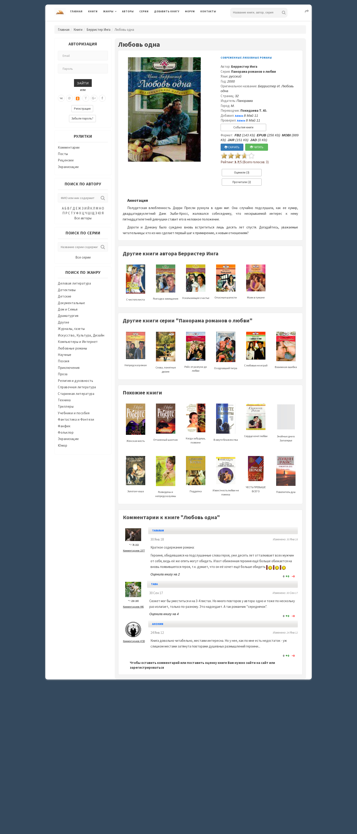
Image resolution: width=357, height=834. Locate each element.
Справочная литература (77, 387)
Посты (63, 154)
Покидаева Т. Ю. (253, 110)
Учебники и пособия (73, 413)
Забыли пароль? (82, 118)
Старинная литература (76, 393)
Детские (64, 296)
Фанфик (64, 426)
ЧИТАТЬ (256, 147)
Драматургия (68, 315)
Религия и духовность (75, 380)
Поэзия (63, 361)
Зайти (83, 82)
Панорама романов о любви (253, 71)
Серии (144, 11)
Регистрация (82, 109)
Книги (93, 11)
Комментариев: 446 (133, 606)
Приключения (69, 367)
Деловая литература (74, 283)
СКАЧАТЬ (232, 147)
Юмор (62, 445)
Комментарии (69, 147)
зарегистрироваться (147, 667)
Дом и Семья (68, 309)
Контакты (208, 11)
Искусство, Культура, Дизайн (81, 335)
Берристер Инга (98, 29)
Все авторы (83, 218)
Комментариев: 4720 (134, 641)
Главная (76, 11)
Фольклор (66, 432)
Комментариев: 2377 (134, 550)
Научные (64, 354)
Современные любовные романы (246, 57)
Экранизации (68, 167)
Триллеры (66, 406)
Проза (63, 374)
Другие (63, 322)
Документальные (71, 303)
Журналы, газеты (71, 328)
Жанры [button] (108, 11)
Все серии (83, 257)
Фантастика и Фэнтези (76, 419)
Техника (64, 400)
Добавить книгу (166, 11)
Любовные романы (72, 348)
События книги (243, 127)
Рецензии (66, 160)
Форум (190, 11)
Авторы (128, 11)
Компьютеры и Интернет (78, 341)
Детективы (67, 290)
